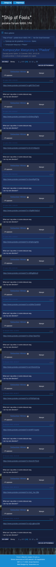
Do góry (5, 539)
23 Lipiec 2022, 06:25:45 (10, 268)
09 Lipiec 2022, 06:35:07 (10, 111)
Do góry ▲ (36, 557)
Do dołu (5, 61)
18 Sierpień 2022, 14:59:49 (11, 424)
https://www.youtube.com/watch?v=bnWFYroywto (21, 430)
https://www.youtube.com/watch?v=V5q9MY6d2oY (21, 210)
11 (30, 62)
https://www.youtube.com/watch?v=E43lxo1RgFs (21, 116)
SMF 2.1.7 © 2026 (22, 562)
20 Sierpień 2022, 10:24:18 (11, 456)
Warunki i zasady (27, 557)
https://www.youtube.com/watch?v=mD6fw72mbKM (22, 304)
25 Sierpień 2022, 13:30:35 (11, 518)
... (21, 62)
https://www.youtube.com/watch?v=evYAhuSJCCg (21, 367)
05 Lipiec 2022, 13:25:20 (10, 80)
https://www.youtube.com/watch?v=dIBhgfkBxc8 (20, 273)
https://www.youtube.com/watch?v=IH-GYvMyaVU (21, 148)
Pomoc (18, 557)
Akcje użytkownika (46, 65)
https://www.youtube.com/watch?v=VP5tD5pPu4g (21, 398)
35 (37, 62)
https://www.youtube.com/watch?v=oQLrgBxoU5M (21, 523)
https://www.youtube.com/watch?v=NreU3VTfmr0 (21, 461)
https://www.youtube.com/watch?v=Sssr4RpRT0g (21, 179)
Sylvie (34, 41)
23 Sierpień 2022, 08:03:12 (11, 487)
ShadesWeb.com (34, 564)
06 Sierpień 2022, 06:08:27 (11, 393)
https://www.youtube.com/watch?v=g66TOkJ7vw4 (21, 85)
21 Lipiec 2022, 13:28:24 (10, 236)
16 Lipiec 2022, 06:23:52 (10, 174)
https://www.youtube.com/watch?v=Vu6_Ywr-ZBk (21, 492)
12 (33, 62)
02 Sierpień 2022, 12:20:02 (11, 330)
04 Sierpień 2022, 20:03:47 (11, 362)
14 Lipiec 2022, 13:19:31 (10, 143)
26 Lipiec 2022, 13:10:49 (10, 299)
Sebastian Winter (18, 71)
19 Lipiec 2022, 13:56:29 (10, 205)
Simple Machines (34, 562)
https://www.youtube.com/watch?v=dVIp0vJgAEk (21, 242)
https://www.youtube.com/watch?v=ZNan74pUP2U (21, 336)
